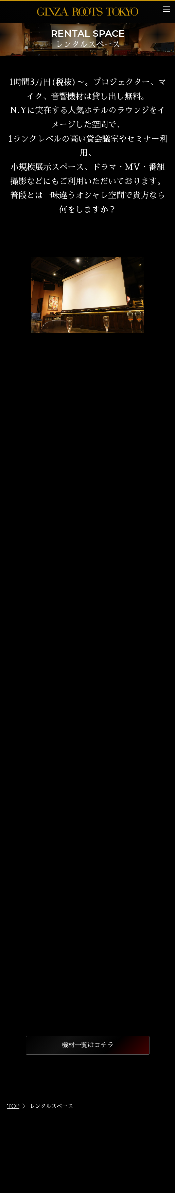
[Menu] (166, 9)
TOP (13, 1106)
